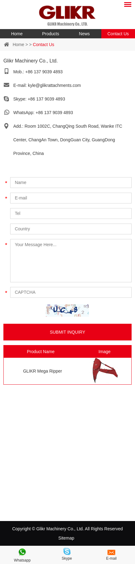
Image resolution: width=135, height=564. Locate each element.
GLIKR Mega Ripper (42, 371)
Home (17, 33)
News (84, 33)
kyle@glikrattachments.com (54, 85)
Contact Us (118, 33)
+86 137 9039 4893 (46, 98)
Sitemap (66, 538)
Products (50, 33)
